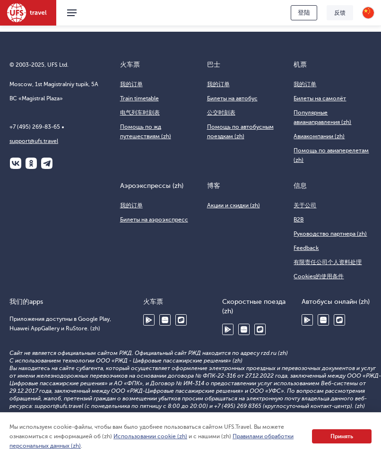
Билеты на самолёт (320, 98)
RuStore (181, 320)
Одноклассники (31, 163)
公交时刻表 (221, 112)
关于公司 (305, 205)
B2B (298, 219)
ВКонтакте (15, 163)
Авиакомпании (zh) (319, 136)
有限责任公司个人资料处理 (328, 262)
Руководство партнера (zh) (330, 233)
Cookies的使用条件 (319, 276)
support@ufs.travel (33, 141)
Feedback (306, 248)
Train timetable (139, 98)
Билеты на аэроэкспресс (154, 219)
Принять (341, 436)
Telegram (47, 163)
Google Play (149, 320)
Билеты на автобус (232, 98)
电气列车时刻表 (140, 112)
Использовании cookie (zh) (150, 436)
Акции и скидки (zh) (233, 205)
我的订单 (131, 84)
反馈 (340, 12)
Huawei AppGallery (165, 320)
